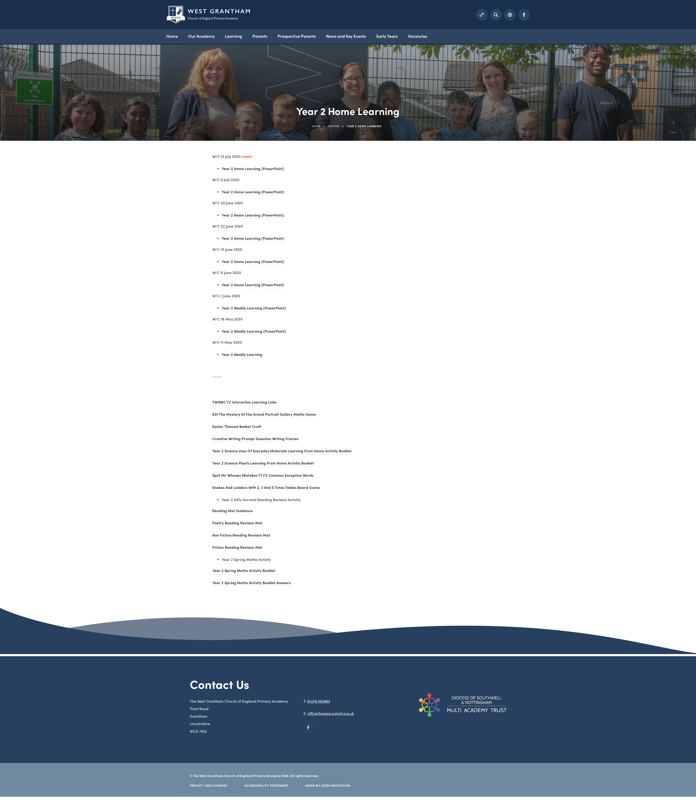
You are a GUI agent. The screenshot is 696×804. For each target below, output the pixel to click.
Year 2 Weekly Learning (242, 355)
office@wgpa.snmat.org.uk (331, 713)
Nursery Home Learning (29, 186)
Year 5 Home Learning (28, 379)
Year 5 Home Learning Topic (33, 431)
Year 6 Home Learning (28, 449)
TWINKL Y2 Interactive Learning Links (244, 402)
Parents (263, 35)
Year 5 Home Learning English (35, 397)
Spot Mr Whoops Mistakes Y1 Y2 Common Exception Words (262, 475)
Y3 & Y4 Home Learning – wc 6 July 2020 (43, 256)
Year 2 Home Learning (28, 291)
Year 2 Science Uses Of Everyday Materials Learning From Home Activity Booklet (282, 451)
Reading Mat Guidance (232, 511)
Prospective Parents (300, 35)
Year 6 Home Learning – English (36, 467)
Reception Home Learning (31, 203)
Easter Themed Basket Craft (236, 427)
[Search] (496, 14)
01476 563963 (318, 701)
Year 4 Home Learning (28, 361)
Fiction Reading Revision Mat (237, 548)
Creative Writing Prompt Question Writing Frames (255, 439)
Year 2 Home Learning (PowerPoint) (253, 169)
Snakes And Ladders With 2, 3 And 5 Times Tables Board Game (266, 488)
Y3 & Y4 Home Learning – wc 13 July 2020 (44, 221)
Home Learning (22, 168)
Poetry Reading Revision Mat (237, 523)
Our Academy (205, 35)
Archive (333, 126)
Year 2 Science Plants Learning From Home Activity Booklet (263, 463)
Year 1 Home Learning (28, 274)
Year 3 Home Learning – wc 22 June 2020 (44, 344)
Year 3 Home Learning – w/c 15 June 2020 (44, 326)
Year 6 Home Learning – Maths (36, 484)
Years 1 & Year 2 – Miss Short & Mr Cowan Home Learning (58, 502)
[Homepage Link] (208, 21)
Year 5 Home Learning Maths (34, 414)
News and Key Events (350, 35)
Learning (237, 35)
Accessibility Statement (266, 785)
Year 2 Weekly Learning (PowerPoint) (254, 308)
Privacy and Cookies (209, 785)
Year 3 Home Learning (28, 309)
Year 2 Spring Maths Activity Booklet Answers (251, 583)
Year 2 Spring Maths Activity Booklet (243, 571)
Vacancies (421, 35)
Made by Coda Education (327, 785)
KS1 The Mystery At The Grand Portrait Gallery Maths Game (264, 415)
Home (176, 35)
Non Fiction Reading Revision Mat (241, 535)
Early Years (390, 35)
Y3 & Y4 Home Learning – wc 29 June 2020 (45, 239)
